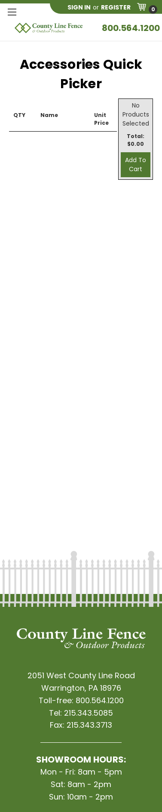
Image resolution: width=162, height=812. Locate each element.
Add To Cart (135, 164)
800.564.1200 (131, 28)
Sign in (79, 7)
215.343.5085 (88, 712)
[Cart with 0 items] (147, 8)
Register (116, 7)
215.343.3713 (89, 725)
